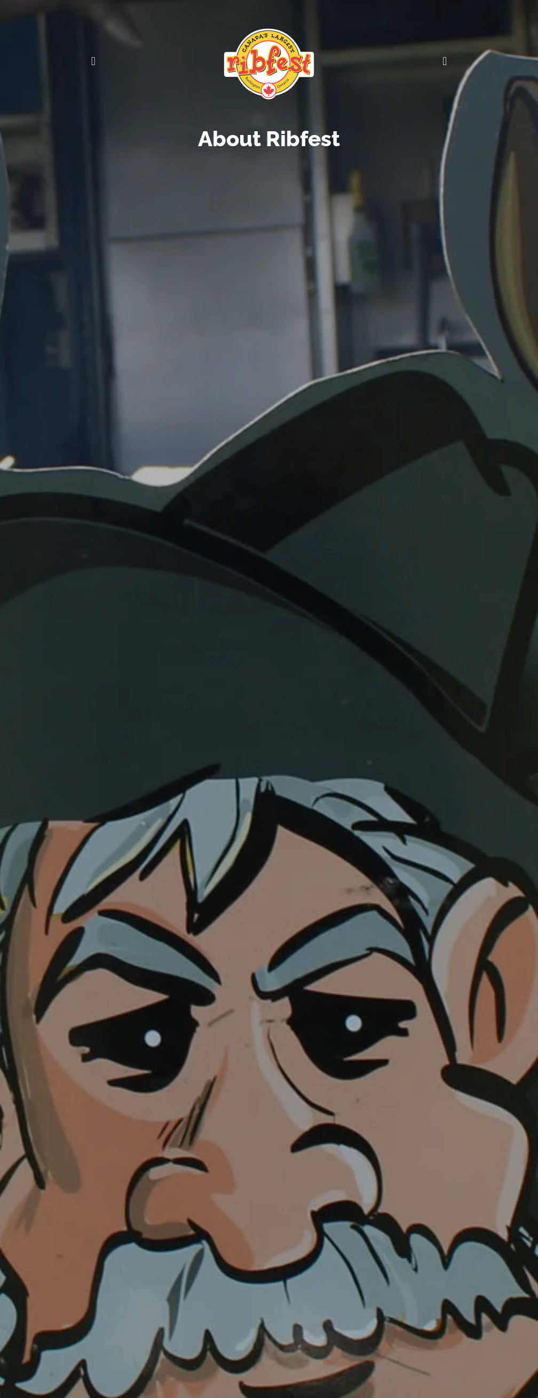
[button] (93, 61)
